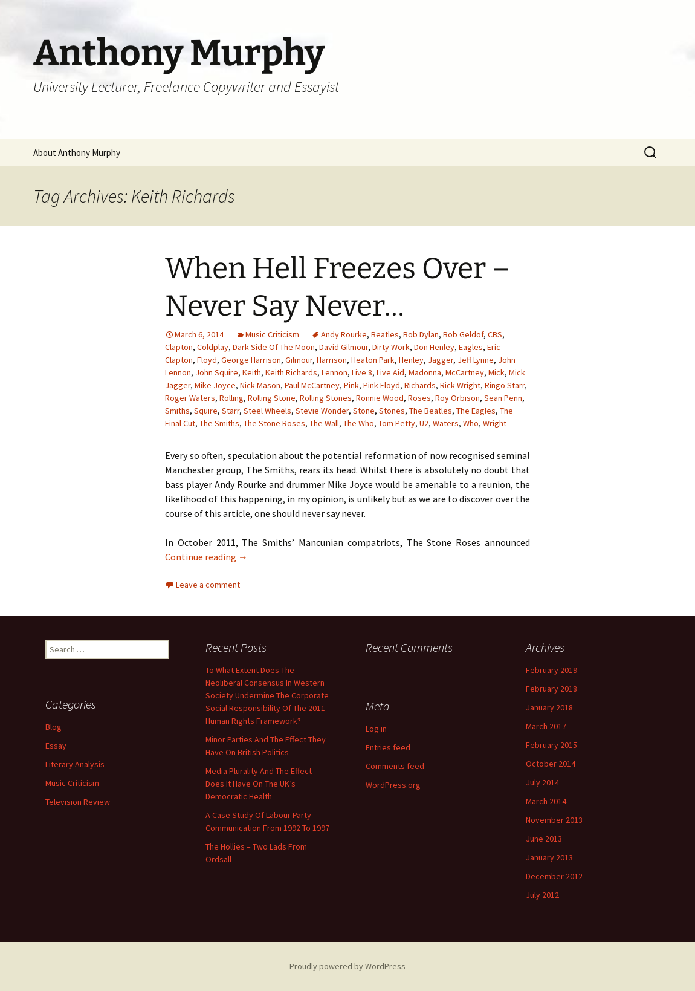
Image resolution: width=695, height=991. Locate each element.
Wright (494, 423)
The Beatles (430, 410)
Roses (419, 397)
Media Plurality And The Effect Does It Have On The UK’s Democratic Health (258, 783)
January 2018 (549, 707)
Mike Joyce (215, 385)
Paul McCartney (312, 385)
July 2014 (542, 782)
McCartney (464, 372)
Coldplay (212, 347)
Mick (496, 372)
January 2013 (549, 857)
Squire (206, 410)
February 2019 (551, 669)
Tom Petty (396, 423)
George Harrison (251, 359)
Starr (230, 410)
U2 (423, 423)
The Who (358, 423)
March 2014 (546, 801)
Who (471, 423)
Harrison (332, 359)
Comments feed (395, 766)
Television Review (77, 801)
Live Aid (390, 372)
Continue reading (206, 557)
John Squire (216, 372)
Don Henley (434, 347)
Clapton (179, 347)
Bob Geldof (463, 334)
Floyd (207, 359)
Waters (446, 423)
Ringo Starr (505, 385)
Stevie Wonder (322, 410)
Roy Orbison (457, 397)
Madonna (425, 372)
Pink (351, 385)
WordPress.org (393, 784)
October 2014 (550, 763)
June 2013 (544, 838)
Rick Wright (460, 385)
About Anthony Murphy (76, 152)
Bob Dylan (421, 334)
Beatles (385, 334)
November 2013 (554, 819)
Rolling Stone (272, 397)
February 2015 (551, 744)
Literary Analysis (75, 764)
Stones (392, 410)
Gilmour (298, 359)
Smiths (177, 410)
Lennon (335, 372)
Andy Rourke (344, 334)
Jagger (440, 359)
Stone (364, 410)
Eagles (471, 347)
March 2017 (546, 726)
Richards (420, 385)
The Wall (324, 423)
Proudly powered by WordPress (347, 966)
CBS (495, 334)
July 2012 (542, 894)
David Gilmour (343, 347)
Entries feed (388, 747)
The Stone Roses (274, 423)
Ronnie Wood (380, 397)
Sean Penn (503, 397)
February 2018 (551, 688)
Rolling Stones (326, 397)
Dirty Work (391, 347)
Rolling (231, 397)
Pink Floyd (381, 385)
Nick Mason (260, 385)
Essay (55, 745)
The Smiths (219, 423)
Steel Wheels (267, 410)
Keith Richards (291, 372)
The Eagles (476, 410)
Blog (53, 726)
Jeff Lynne (475, 359)
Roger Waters (190, 397)
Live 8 (362, 372)
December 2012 (554, 876)
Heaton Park (373, 359)
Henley (411, 359)
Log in (376, 728)
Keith (251, 372)
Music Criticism (272, 334)
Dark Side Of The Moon (274, 347)
